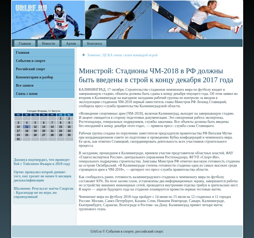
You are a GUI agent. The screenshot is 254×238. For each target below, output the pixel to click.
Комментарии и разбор (34, 77)
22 (60, 131)
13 (43, 126)
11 (26, 126)
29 (60, 135)
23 (69, 131)
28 (52, 135)
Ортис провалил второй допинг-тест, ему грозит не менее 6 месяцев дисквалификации (42, 176)
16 (69, 126)
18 (26, 131)
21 (52, 131)
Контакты (94, 43)
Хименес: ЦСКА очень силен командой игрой (122, 55)
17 (18, 131)
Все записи (25, 85)
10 (18, 126)
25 (26, 135)
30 (69, 135)
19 (35, 131)
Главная (25, 43)
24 (18, 135)
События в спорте (30, 61)
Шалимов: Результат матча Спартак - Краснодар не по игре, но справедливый (44, 193)
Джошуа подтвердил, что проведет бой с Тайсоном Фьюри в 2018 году (42, 162)
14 (52, 126)
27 (43, 135)
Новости (48, 43)
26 (35, 135)
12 (35, 126)
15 (60, 126)
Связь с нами (27, 94)
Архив (71, 43)
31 (18, 139)
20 (43, 131)
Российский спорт (30, 69)
